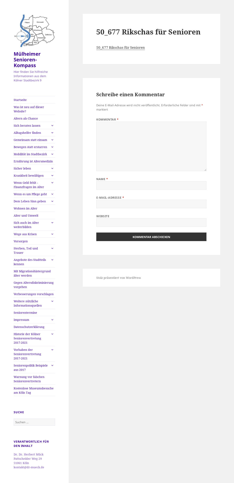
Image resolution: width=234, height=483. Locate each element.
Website (102, 216)
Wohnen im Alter (25, 208)
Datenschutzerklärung (29, 327)
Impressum (21, 320)
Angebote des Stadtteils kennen (30, 262)
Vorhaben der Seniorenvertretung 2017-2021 (27, 354)
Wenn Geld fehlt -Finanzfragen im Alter (29, 185)
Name (102, 179)
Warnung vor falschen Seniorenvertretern (29, 379)
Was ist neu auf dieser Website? (29, 109)
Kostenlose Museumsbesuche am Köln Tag (34, 390)
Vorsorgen (21, 241)
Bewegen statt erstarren (30, 147)
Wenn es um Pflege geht (30, 194)
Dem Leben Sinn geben (30, 201)
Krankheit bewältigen (29, 175)
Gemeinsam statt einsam (30, 140)
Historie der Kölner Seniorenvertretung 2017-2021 (27, 338)
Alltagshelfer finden (27, 133)
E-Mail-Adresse (110, 197)
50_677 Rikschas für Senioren (120, 47)
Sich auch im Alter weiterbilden (26, 225)
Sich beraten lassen (27, 125)
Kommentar (107, 119)
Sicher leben (22, 168)
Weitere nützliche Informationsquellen (28, 303)
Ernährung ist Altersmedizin (33, 161)
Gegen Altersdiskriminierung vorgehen (34, 285)
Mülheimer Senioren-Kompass (27, 59)
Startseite (20, 100)
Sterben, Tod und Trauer (26, 250)
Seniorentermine (25, 313)
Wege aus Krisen (25, 234)
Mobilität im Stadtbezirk (30, 154)
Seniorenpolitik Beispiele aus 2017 (31, 367)
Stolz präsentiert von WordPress (118, 278)
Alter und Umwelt (26, 215)
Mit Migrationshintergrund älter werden (32, 273)
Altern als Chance (26, 118)
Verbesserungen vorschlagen (34, 294)
